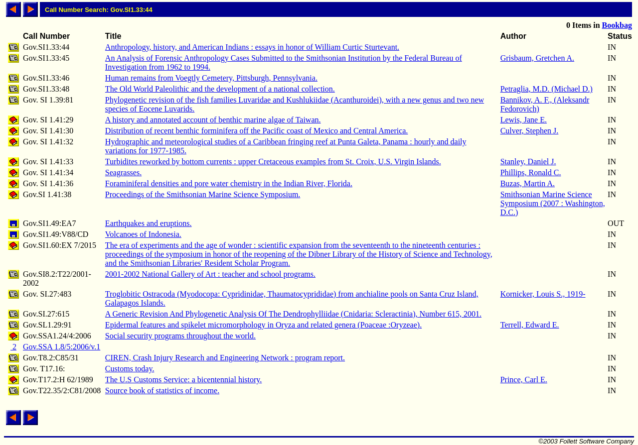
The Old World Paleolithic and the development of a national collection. (220, 89)
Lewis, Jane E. (523, 119)
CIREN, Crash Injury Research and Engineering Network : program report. (225, 357)
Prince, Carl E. (523, 379)
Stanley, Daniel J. (528, 161)
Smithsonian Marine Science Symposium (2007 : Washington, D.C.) (552, 203)
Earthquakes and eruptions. (148, 223)
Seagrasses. (123, 172)
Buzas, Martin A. (527, 183)
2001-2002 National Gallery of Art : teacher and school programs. (210, 274)
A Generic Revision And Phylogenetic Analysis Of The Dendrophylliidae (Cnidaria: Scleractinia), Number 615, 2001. (293, 314)
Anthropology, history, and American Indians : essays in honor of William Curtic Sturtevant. (252, 47)
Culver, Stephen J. (529, 130)
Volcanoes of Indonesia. (143, 234)
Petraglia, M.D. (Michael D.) (546, 89)
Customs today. (130, 368)
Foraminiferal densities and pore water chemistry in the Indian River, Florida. (228, 183)
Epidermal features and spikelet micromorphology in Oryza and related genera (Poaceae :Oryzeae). (263, 325)
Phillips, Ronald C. (530, 172)
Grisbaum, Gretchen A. (537, 58)
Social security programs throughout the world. (180, 336)
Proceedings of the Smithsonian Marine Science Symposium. (203, 194)
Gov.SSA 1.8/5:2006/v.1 (61, 346)
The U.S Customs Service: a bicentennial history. (183, 379)
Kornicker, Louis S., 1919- (543, 294)
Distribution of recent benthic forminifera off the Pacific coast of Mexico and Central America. (256, 130)
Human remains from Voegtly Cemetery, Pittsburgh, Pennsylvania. (211, 78)
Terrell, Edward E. (529, 325)
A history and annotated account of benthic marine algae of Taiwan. (213, 119)
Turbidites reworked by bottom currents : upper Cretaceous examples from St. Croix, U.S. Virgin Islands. (273, 161)
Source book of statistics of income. (162, 390)
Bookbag (617, 25)
